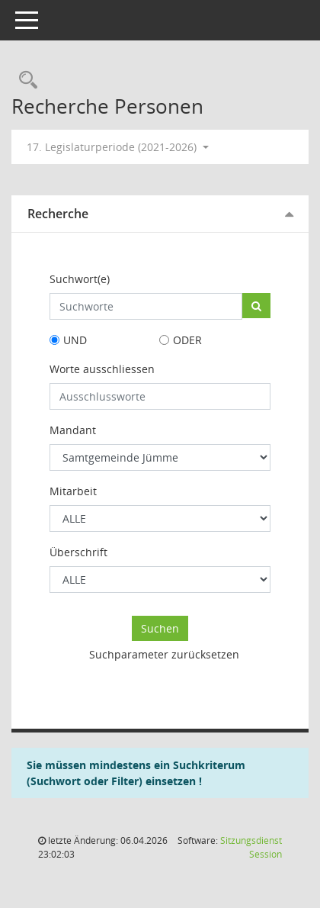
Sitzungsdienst (251, 847)
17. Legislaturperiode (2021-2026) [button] (118, 147)
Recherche (57, 213)
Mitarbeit (73, 491)
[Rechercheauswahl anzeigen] (24, 80)
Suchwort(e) (80, 279)
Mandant (73, 430)
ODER (187, 340)
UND (75, 340)
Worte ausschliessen (102, 369)
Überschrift (78, 552)
